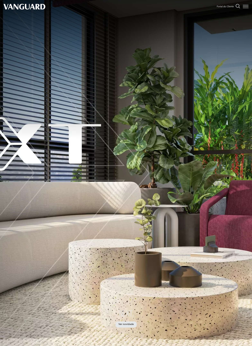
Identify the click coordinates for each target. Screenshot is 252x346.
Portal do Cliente (225, 6)
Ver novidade (126, 324)
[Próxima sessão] (126, 340)
